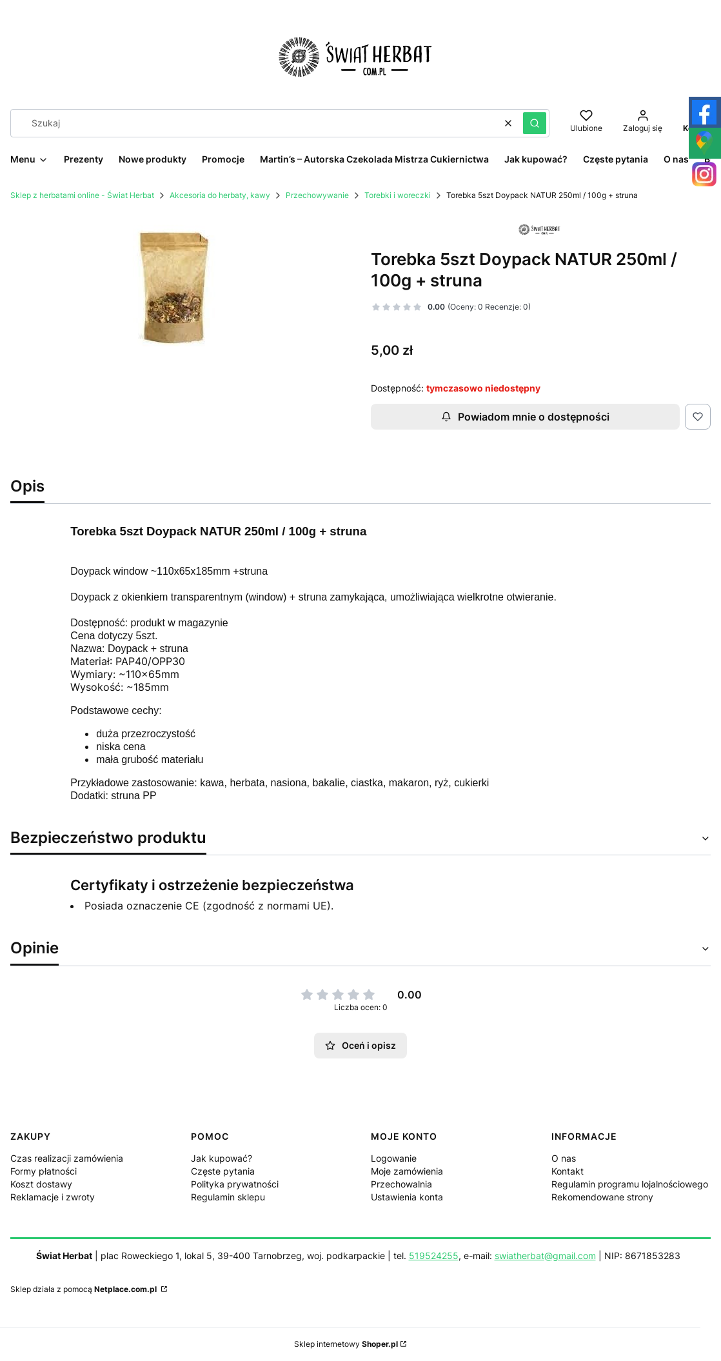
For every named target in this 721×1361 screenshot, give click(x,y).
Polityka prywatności (235, 1183)
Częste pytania (223, 1171)
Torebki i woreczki (397, 195)
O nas (563, 1158)
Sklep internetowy (346, 1344)
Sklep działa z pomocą (84, 1289)
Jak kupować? (221, 1158)
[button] (534, 123)
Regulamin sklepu (228, 1196)
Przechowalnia (401, 1183)
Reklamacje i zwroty (52, 1196)
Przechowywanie (317, 195)
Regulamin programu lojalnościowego (629, 1183)
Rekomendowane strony (602, 1196)
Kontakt (567, 1171)
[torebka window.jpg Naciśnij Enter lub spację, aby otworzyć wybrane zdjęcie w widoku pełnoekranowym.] (180, 280)
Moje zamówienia (407, 1171)
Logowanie (394, 1158)
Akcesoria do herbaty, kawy (220, 195)
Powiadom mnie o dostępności (525, 416)
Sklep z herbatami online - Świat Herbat (82, 195)
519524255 (434, 1255)
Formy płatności (43, 1171)
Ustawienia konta (407, 1196)
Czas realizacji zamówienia (66, 1158)
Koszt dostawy (41, 1183)
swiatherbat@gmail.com (545, 1255)
